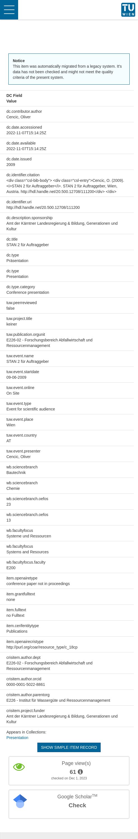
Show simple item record (69, 747)
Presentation (17, 737)
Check (77, 805)
